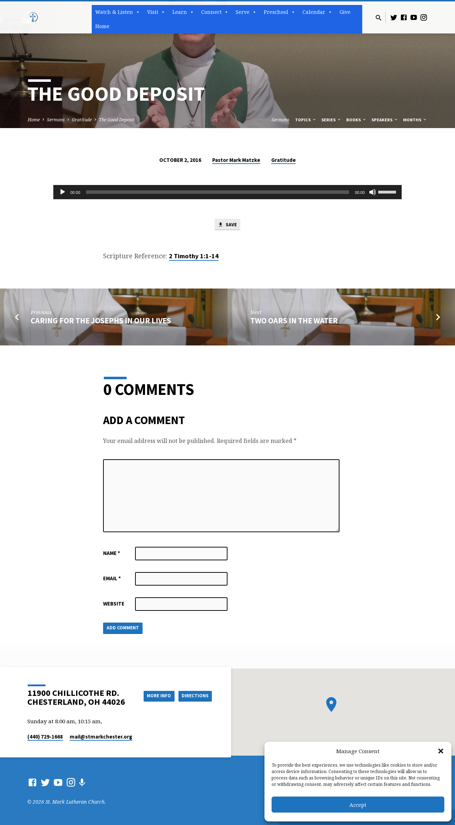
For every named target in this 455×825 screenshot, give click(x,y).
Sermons (56, 120)
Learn (183, 12)
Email (112, 579)
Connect (215, 12)
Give (344, 12)
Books (356, 119)
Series (331, 119)
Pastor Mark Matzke (236, 160)
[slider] (217, 192)
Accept (357, 804)
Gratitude (82, 120)
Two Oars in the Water (294, 322)
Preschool (279, 12)
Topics (306, 119)
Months (415, 119)
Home (102, 26)
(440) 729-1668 (45, 736)
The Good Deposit (117, 120)
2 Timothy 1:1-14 (194, 257)
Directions (194, 695)
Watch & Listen (117, 12)
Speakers (384, 119)
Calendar (317, 12)
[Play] (62, 192)
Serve (246, 12)
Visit (156, 12)
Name (111, 554)
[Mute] (372, 192)
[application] (227, 192)
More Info (154, 695)
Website (113, 604)
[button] (440, 751)
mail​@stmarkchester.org (101, 736)
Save (227, 225)
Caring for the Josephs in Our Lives (101, 322)
